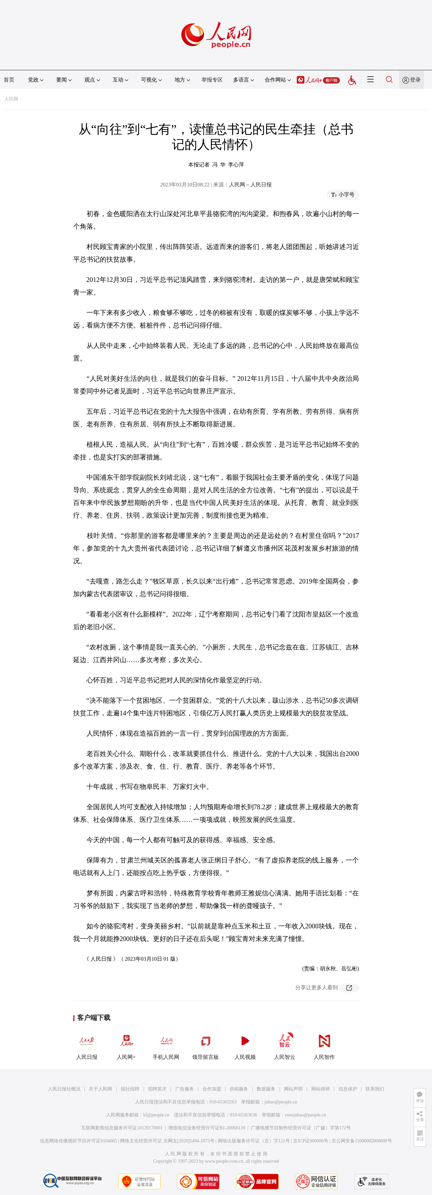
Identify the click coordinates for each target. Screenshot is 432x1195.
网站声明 (293, 1088)
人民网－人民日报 (250, 184)
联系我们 (374, 1088)
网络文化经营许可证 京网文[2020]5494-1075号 (167, 1140)
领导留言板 (205, 1044)
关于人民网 (100, 1088)
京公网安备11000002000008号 (362, 1140)
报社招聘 (130, 1088)
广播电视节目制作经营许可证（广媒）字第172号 (301, 1127)
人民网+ (126, 1044)
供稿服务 (238, 1088)
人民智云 (284, 1044)
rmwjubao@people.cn (305, 1114)
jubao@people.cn (280, 1101)
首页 (9, 80)
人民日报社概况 (64, 1088)
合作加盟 (212, 1088)
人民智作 (324, 1044)
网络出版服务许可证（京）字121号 (254, 1140)
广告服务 (184, 1088)
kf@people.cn (156, 1114)
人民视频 (245, 1044)
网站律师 (320, 1088)
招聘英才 (157, 1088)
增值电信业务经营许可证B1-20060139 (206, 1127)
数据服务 (266, 1088)
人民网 (11, 99)
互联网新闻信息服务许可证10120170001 (122, 1127)
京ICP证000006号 (310, 1140)
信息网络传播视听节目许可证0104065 (78, 1140)
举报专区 (212, 80)
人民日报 (86, 1044)
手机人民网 (166, 1044)
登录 (415, 80)
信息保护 (348, 1088)
